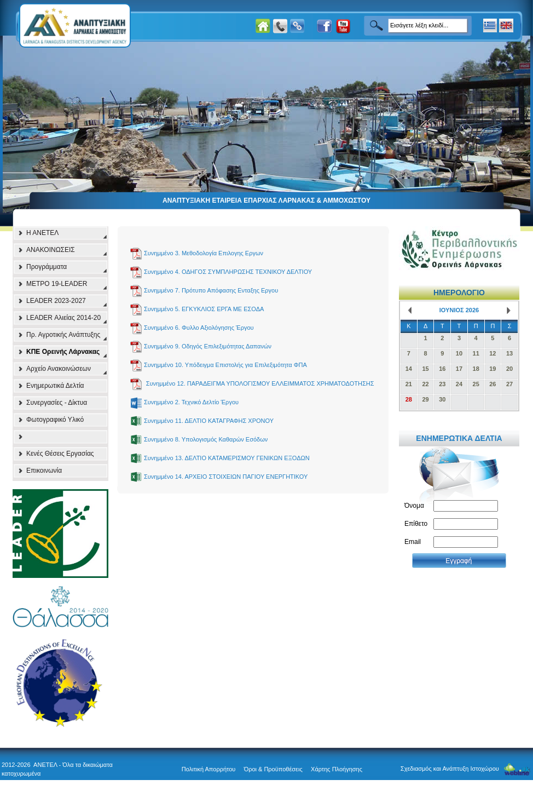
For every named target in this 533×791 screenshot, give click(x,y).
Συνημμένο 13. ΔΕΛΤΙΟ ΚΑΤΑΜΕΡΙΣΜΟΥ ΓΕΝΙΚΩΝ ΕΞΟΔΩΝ (227, 458)
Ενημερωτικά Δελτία (55, 385)
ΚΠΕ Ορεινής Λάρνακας (63, 352)
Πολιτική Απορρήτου (209, 769)
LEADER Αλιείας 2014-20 (63, 318)
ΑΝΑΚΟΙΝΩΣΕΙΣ (50, 250)
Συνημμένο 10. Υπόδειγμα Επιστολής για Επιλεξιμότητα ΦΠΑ (225, 365)
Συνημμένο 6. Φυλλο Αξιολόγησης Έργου (199, 327)
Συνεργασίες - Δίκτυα (56, 402)
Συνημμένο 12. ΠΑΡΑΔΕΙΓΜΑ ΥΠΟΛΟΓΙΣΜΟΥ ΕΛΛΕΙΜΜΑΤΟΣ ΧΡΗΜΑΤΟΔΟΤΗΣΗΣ (260, 383)
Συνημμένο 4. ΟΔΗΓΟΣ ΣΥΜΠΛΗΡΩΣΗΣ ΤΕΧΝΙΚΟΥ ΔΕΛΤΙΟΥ (228, 271)
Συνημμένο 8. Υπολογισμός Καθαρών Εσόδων (206, 439)
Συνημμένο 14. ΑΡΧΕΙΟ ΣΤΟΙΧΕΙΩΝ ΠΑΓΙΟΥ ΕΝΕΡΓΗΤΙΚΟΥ (226, 476)
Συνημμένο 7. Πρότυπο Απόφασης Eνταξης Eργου (211, 290)
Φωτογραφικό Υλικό (55, 419)
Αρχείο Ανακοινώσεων (58, 368)
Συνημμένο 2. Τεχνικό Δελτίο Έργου (191, 402)
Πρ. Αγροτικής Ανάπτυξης (63, 335)
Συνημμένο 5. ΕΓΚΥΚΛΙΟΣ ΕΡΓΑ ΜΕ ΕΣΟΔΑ (204, 309)
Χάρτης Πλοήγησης (336, 769)
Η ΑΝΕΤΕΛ (42, 233)
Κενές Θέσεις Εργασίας (60, 453)
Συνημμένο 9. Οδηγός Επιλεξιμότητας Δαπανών (207, 346)
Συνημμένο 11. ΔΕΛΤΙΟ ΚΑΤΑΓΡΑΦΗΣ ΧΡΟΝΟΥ (209, 420)
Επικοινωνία (44, 470)
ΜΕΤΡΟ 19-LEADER (56, 284)
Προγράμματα (46, 267)
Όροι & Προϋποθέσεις (273, 769)
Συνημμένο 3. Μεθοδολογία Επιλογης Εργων (203, 253)
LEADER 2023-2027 (56, 301)
